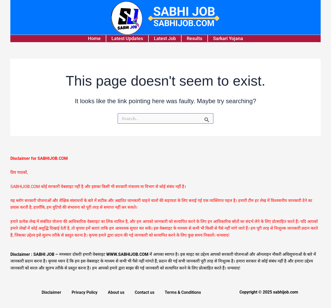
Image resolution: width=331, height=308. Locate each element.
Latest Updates (127, 38)
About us (116, 292)
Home (94, 38)
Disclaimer (51, 292)
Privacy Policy (84, 292)
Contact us (144, 292)
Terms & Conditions (183, 292)
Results (194, 38)
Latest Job (165, 38)
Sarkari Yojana (228, 38)
